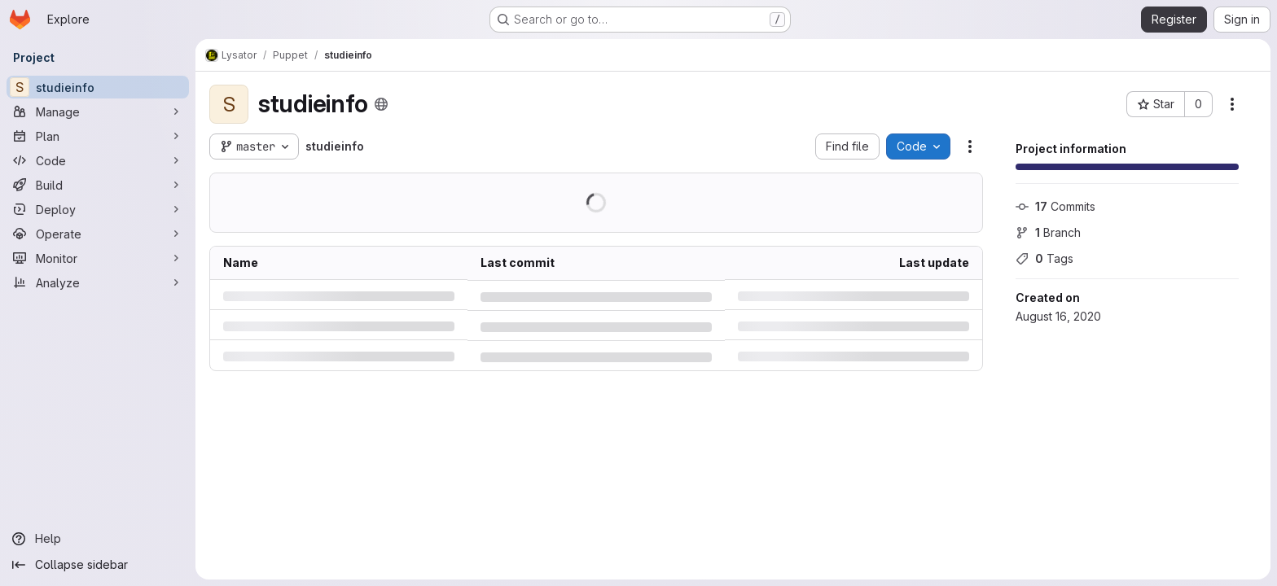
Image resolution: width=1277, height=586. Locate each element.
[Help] (98, 538)
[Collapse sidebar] (98, 564)
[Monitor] (98, 258)
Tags (1044, 258)
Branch (1048, 232)
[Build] (98, 184)
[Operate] (98, 233)
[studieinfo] (98, 87)
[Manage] (98, 111)
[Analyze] (98, 282)
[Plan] (98, 136)
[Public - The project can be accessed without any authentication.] (381, 104)
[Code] (98, 160)
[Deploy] (98, 209)
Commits (1055, 206)
